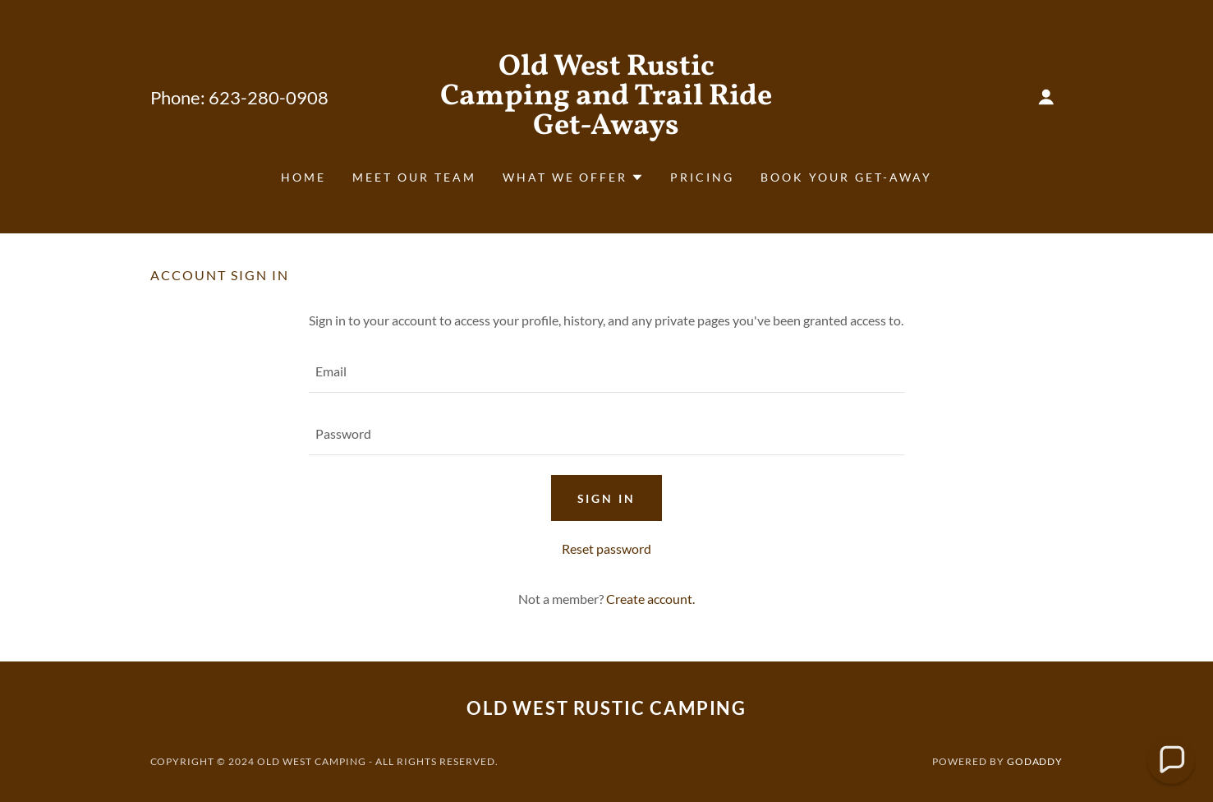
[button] (1046, 97)
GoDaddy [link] (1035, 761)
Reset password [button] (606, 548)
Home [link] (303, 177)
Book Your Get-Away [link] (846, 177)
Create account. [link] (650, 598)
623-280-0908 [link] (269, 97)
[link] (606, 128)
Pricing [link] (702, 177)
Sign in (606, 498)
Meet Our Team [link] (414, 177)
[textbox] (606, 371)
